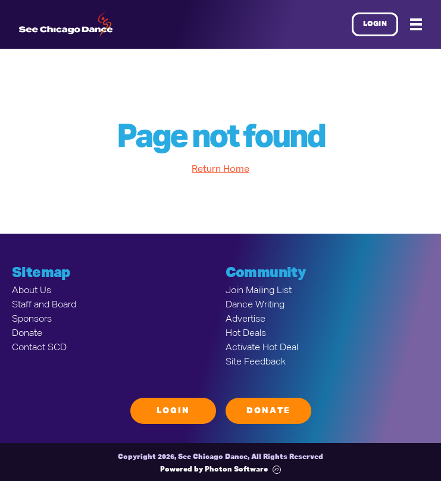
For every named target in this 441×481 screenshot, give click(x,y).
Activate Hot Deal (262, 348)
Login (375, 24)
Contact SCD (39, 348)
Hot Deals (246, 333)
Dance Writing (255, 305)
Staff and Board (44, 305)
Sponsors (32, 319)
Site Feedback (256, 362)
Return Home (220, 169)
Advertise (245, 319)
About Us (31, 290)
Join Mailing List (259, 290)
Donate (27, 333)
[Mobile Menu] (416, 24)
